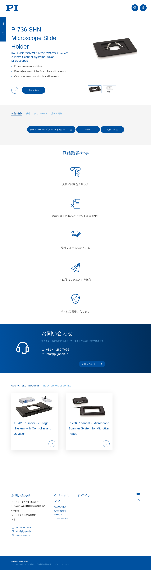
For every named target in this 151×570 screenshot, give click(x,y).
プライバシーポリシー (63, 564)
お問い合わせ (60, 511)
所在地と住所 (60, 507)
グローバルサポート (18, 564)
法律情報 (31, 564)
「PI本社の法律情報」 (45, 564)
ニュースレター (61, 518)
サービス (58, 514)
